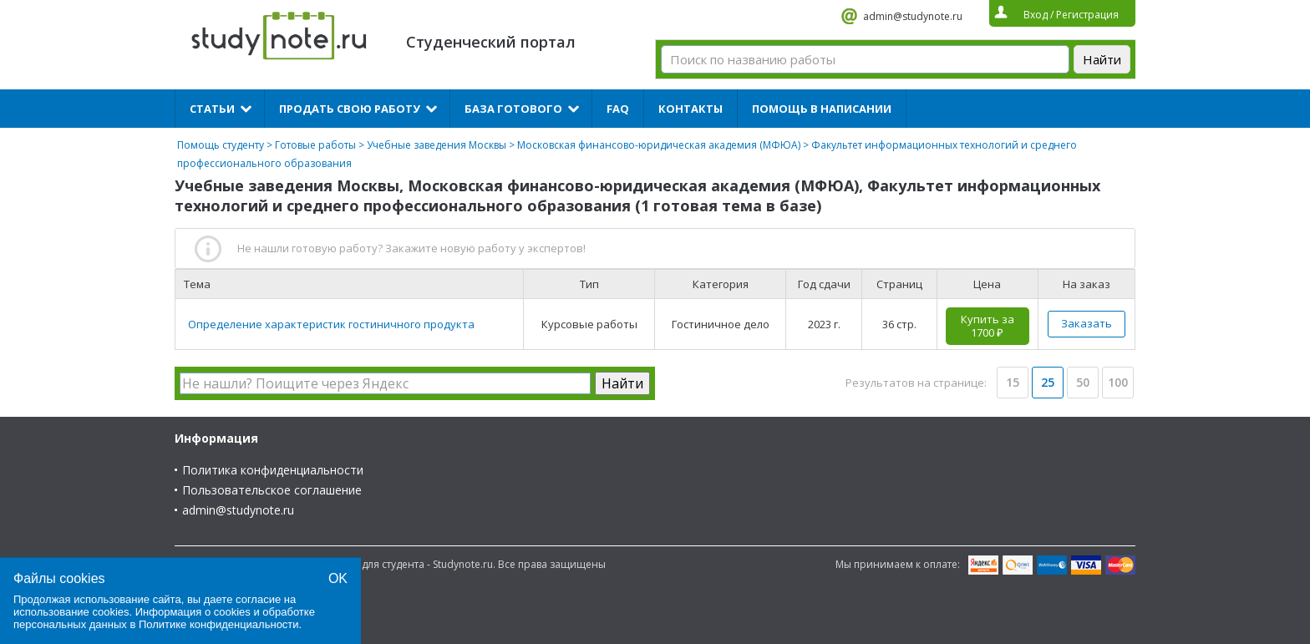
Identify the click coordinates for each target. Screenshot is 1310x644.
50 (1082, 382)
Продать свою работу (349, 108)
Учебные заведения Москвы (436, 145)
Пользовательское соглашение (272, 490)
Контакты (690, 108)
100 (1118, 382)
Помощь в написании (821, 108)
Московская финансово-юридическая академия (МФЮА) (658, 145)
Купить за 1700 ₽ (987, 326)
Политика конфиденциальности (272, 470)
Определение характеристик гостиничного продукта (331, 324)
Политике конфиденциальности (219, 624)
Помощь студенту (220, 145)
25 (1047, 382)
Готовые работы (315, 145)
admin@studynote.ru (912, 16)
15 (1012, 382)
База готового (513, 108)
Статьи (212, 108)
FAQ (618, 108)
